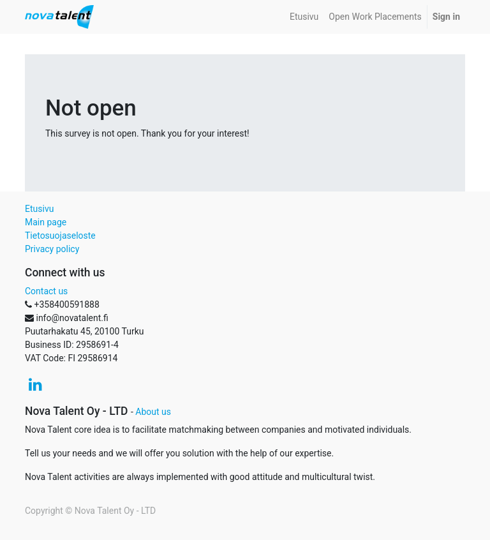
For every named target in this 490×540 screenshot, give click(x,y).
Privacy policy (52, 249)
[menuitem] (304, 17)
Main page (45, 222)
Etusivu (39, 209)
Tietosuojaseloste (60, 235)
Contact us (46, 291)
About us (153, 412)
